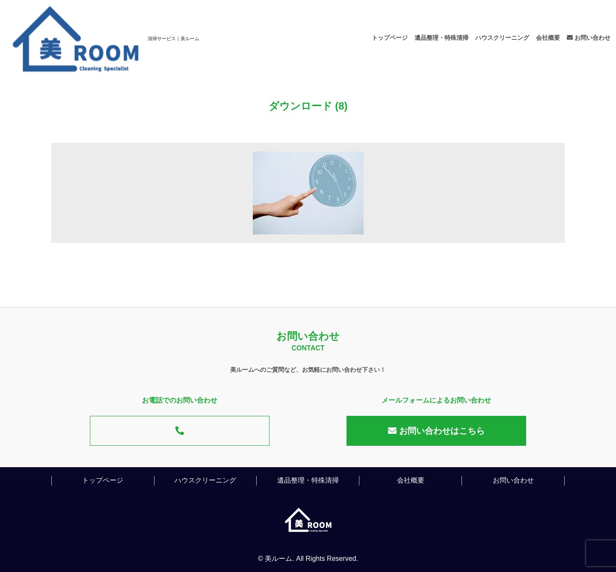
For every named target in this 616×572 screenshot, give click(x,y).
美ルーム (278, 558)
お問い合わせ (588, 37)
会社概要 (548, 37)
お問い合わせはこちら (436, 431)
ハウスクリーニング (502, 37)
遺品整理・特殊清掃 (441, 37)
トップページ (390, 37)
